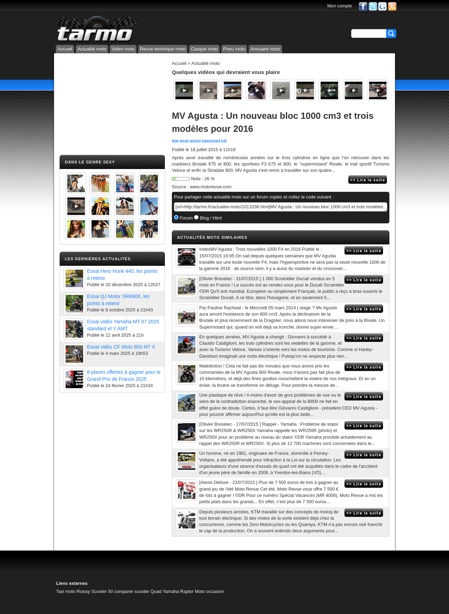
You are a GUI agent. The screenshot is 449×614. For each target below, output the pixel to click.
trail (224, 140)
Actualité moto (92, 49)
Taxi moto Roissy (73, 591)
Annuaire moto (265, 49)
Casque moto (204, 49)
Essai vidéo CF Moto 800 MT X (121, 347)
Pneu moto (234, 49)
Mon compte (339, 5)
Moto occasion (209, 591)
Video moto (123, 49)
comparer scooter (131, 591)
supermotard (211, 140)
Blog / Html (210, 218)
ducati (184, 140)
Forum (186, 218)
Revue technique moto (163, 49)
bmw (175, 140)
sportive (195, 140)
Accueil (65, 49)
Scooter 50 (102, 591)
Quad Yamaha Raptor (172, 591)
